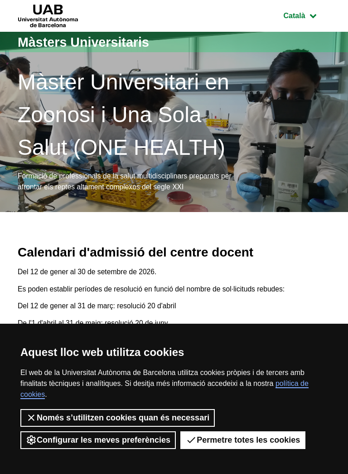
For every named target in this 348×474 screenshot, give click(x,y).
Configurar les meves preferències (98, 439)
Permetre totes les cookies (243, 439)
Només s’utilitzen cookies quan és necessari (117, 417)
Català (306, 15)
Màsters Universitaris (86, 42)
